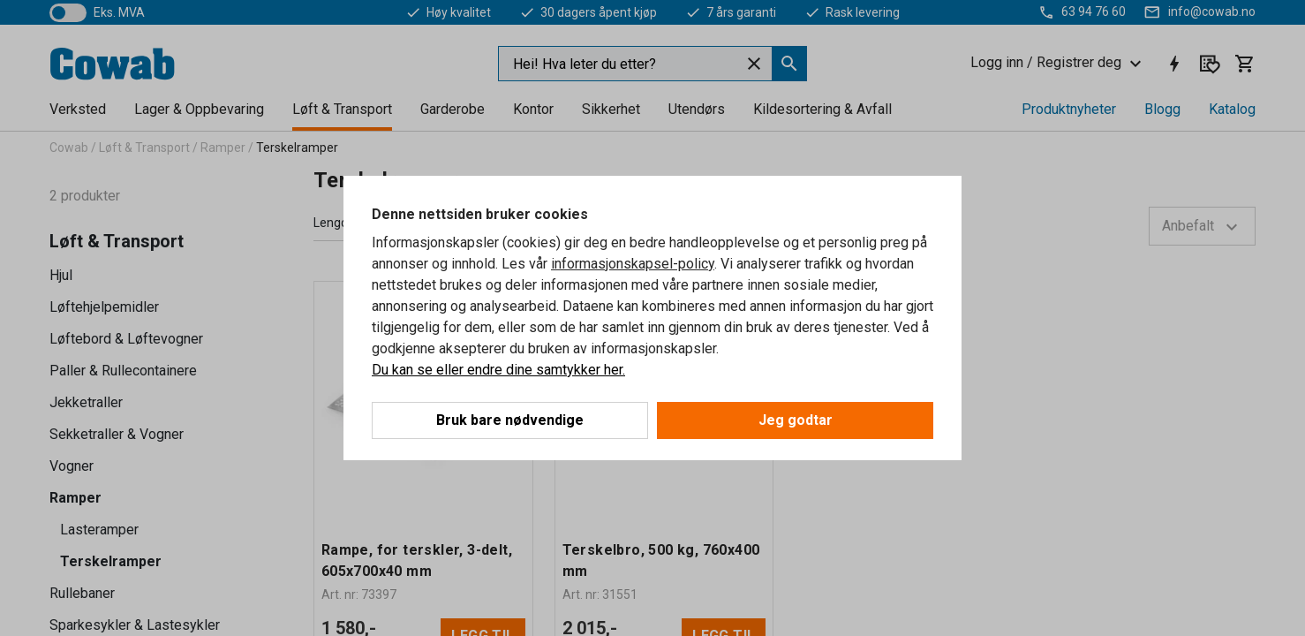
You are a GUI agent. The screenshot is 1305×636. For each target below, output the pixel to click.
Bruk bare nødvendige (510, 420)
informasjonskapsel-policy (632, 263)
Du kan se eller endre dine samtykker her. (498, 369)
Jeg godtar (795, 420)
